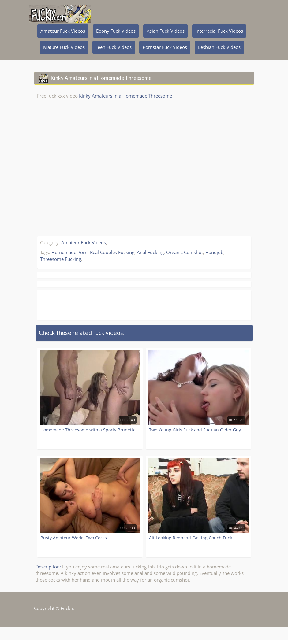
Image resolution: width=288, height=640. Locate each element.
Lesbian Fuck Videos (219, 47)
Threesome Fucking (60, 259)
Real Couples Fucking (112, 252)
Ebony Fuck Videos (116, 31)
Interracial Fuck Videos (219, 31)
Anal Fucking (150, 252)
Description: (48, 567)
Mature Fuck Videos (64, 47)
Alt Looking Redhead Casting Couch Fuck (190, 538)
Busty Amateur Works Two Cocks (73, 538)
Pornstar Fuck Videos (165, 47)
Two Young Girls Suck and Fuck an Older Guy (195, 430)
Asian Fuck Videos (166, 31)
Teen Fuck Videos (114, 47)
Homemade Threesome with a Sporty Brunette (88, 430)
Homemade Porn (69, 252)
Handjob (214, 252)
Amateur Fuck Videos (62, 31)
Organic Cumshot (184, 252)
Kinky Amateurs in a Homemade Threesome (125, 96)
